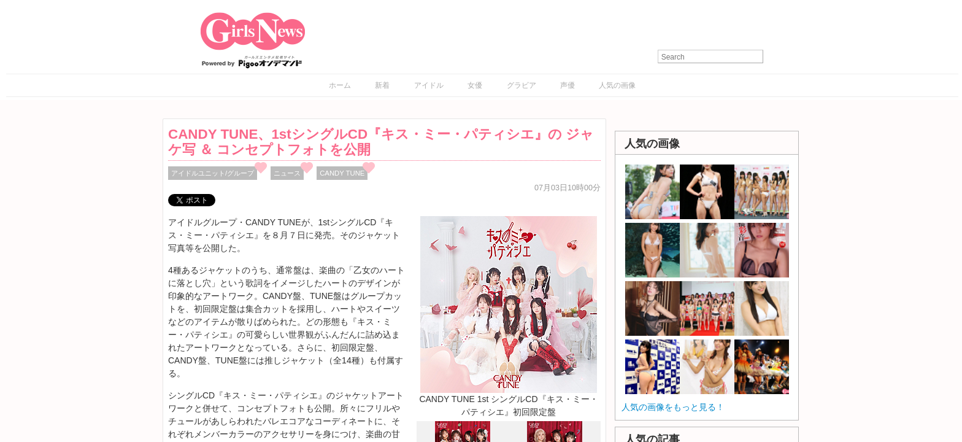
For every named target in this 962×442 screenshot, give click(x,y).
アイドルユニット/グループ (212, 173)
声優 (567, 85)
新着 (382, 85)
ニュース (287, 173)
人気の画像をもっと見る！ (673, 407)
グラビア (521, 85)
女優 (475, 85)
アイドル (429, 85)
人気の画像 (617, 85)
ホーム (340, 85)
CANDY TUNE (342, 173)
